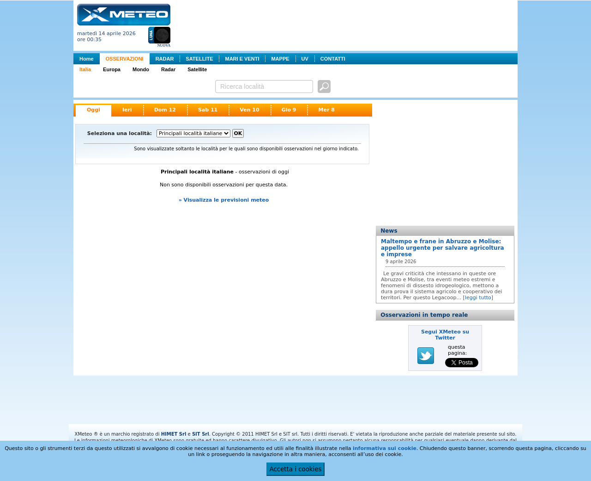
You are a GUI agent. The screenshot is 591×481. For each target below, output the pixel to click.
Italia (85, 69)
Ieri (127, 110)
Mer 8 (326, 110)
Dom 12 (165, 110)
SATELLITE (199, 59)
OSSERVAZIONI (125, 59)
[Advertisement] (346, 24)
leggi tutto (478, 298)
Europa (112, 69)
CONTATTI (332, 59)
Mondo (141, 69)
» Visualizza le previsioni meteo (224, 200)
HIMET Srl (174, 434)
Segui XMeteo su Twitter (445, 335)
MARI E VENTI (242, 59)
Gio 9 (289, 110)
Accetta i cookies (296, 469)
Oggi (93, 110)
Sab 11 (207, 110)
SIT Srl (200, 434)
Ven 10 (249, 110)
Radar (168, 69)
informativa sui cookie (384, 448)
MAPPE (280, 59)
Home (86, 59)
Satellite (197, 69)
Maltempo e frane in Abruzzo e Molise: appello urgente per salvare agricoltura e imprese (442, 248)
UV (305, 59)
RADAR (165, 59)
